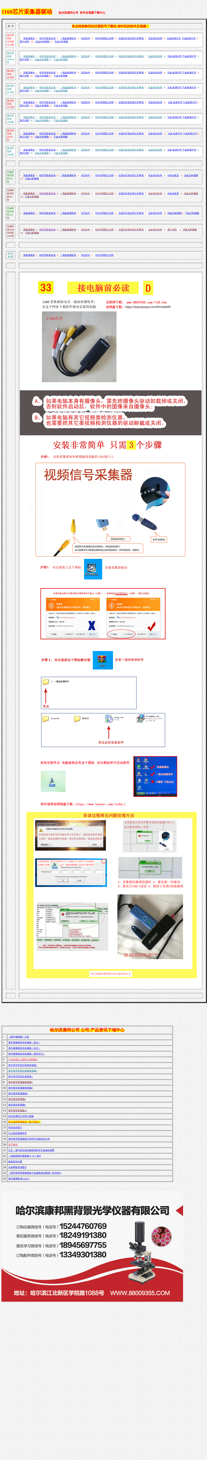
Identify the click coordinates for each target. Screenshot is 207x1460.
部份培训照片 (15, 1127)
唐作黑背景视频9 (17, 1105)
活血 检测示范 (174, 56)
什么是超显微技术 (17, 1133)
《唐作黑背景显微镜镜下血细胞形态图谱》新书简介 (34, 1173)
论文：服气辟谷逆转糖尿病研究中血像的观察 (31, 1150)
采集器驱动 (29, 38)
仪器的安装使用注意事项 (131, 38)
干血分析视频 (61, 41)
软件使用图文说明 (104, 38)
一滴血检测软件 (68, 38)
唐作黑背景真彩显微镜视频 (22, 1065)
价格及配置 (173, 175)
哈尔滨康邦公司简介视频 (21, 1116)
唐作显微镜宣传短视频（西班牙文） (26, 1054)
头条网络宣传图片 (17, 1167)
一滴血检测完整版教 (24, 1156)
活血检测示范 (174, 38)
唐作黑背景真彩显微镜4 (20, 1076)
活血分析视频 (42, 41)
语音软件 (85, 38)
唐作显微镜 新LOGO (18, 1178)
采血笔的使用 (155, 38)
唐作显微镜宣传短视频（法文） (24, 1048)
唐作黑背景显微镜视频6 (20, 1088)
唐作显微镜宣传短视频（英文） (24, 1042)
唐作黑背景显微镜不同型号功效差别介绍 (29, 1139)
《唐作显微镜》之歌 (18, 1036)
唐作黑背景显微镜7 (18, 1093)
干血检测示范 (189, 38)
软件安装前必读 (47, 38)
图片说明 (24, 41)
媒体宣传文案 (15, 1161)
